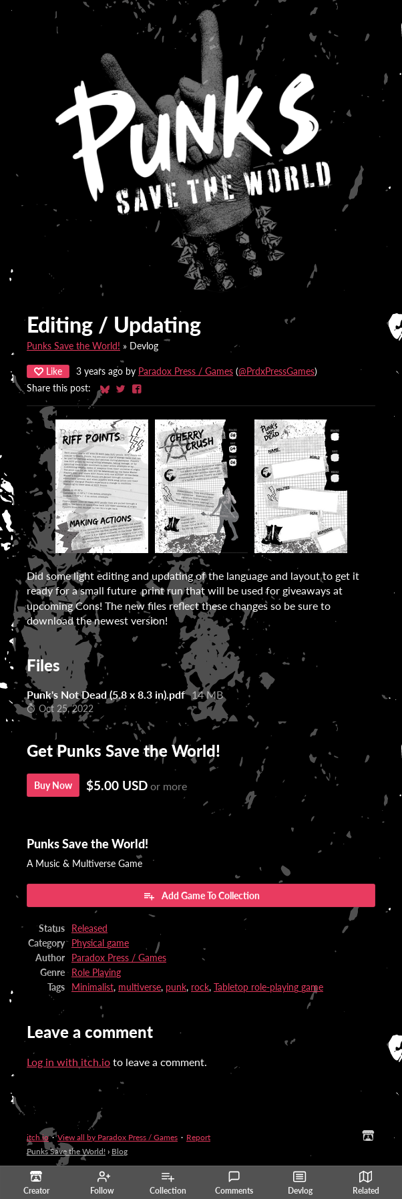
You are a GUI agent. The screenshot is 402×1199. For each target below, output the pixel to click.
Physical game (100, 943)
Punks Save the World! (73, 346)
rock (200, 987)
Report (198, 1137)
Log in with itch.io (68, 1061)
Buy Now (53, 785)
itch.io (38, 1137)
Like (48, 371)
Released (89, 928)
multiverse (139, 987)
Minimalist (92, 987)
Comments (234, 1183)
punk (176, 987)
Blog (120, 1151)
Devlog (300, 1183)
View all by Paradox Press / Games (117, 1137)
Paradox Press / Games (185, 371)
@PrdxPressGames (276, 371)
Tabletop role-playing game (268, 987)
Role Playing (96, 972)
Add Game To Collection (201, 896)
